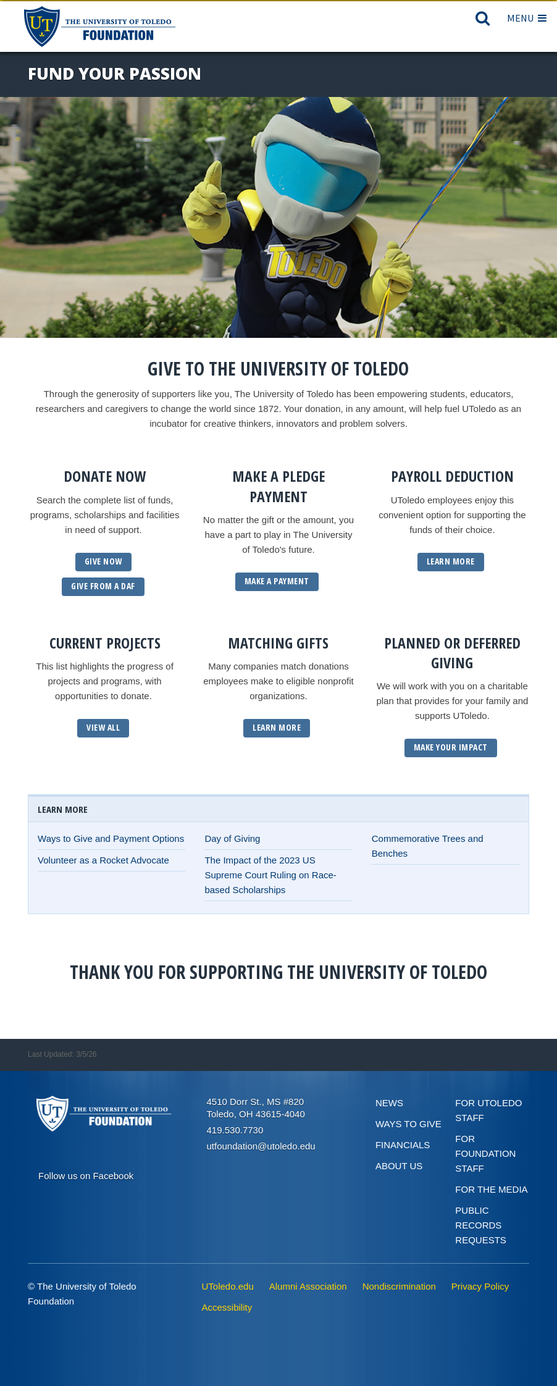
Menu (527, 18)
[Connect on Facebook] (85, 1174)
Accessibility (227, 1307)
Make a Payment (277, 581)
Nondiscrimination (399, 1286)
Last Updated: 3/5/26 (62, 1054)
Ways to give (408, 1124)
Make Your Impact (451, 747)
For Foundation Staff (485, 1153)
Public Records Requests (480, 1225)
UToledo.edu (228, 1286)
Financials (402, 1145)
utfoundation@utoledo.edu (261, 1146)
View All (103, 727)
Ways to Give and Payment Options (111, 838)
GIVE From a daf (103, 586)
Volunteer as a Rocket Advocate (103, 860)
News (389, 1103)
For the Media (491, 1189)
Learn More (451, 561)
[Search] (482, 21)
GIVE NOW (103, 561)
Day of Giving (232, 838)
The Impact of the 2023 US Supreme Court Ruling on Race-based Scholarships (270, 875)
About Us (398, 1166)
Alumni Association (308, 1286)
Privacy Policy (480, 1286)
